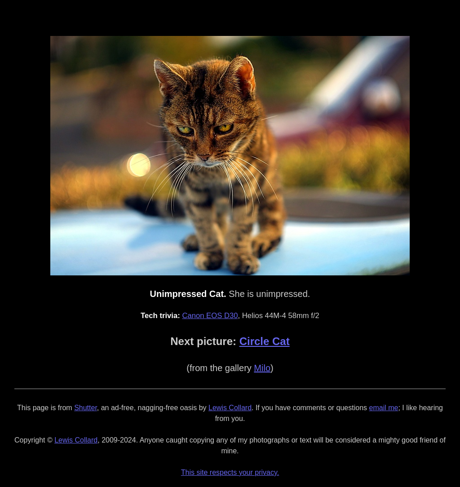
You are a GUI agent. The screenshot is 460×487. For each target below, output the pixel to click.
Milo (262, 368)
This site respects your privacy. (230, 472)
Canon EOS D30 (210, 315)
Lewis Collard (230, 408)
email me (383, 408)
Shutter (85, 408)
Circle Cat (264, 341)
